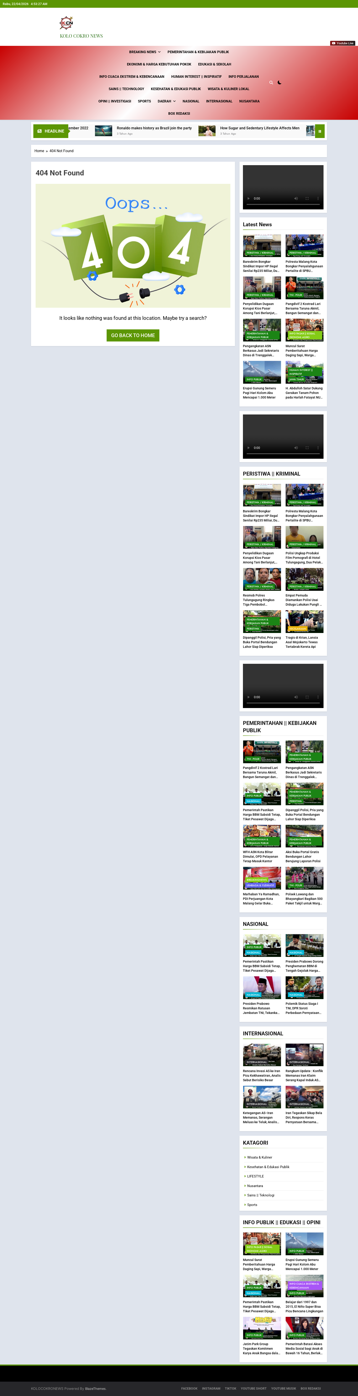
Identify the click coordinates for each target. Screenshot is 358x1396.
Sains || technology (126, 89)
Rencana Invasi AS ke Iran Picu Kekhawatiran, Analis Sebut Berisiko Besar (262, 1075)
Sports (144, 101)
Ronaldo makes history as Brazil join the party (172, 128)
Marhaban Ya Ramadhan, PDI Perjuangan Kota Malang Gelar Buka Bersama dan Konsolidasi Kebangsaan (261, 903)
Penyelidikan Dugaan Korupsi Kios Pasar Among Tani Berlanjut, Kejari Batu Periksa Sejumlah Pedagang (259, 313)
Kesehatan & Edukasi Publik (176, 89)
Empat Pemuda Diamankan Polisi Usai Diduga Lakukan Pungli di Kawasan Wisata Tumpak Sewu (304, 604)
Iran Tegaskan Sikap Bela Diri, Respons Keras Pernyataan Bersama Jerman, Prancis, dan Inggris (304, 1122)
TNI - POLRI (296, 295)
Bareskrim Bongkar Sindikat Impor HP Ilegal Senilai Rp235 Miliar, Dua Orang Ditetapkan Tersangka (261, 271)
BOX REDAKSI (179, 114)
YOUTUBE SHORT (254, 1389)
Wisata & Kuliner (259, 1157)
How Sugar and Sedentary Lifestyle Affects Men (278, 128)
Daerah (164, 101)
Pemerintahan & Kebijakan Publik (198, 52)
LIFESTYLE (255, 1176)
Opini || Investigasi (114, 101)
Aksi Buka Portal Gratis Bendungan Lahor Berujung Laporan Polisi (303, 856)
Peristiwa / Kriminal (260, 253)
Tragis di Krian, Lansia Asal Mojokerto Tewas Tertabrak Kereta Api (302, 642)
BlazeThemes (95, 1389)
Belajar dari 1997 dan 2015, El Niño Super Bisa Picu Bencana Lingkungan (304, 1306)
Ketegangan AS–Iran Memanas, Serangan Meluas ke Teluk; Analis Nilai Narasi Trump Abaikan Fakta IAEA (260, 1122)
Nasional (191, 101)
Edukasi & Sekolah (214, 64)
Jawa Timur (297, 379)
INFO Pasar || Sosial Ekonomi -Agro (302, 335)
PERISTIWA (253, 628)
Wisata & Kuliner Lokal (228, 89)
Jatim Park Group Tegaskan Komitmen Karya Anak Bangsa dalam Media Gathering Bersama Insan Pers (262, 1353)
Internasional (219, 101)
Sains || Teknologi (260, 1195)
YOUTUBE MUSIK (283, 1389)
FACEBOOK (189, 1389)
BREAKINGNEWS (257, 880)
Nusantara (249, 101)
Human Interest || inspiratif (196, 77)
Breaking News (142, 52)
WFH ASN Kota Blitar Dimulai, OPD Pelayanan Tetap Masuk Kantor (260, 856)
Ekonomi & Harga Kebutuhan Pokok (159, 64)
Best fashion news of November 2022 (75, 128)
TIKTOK (230, 1389)
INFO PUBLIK (254, 379)
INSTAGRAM (211, 1389)
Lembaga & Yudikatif (260, 885)
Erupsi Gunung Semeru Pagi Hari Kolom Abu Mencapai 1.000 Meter (259, 392)
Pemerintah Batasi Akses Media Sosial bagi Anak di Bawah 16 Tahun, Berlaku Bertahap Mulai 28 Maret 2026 (304, 1353)
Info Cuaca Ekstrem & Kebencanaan (131, 77)
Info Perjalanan (244, 77)
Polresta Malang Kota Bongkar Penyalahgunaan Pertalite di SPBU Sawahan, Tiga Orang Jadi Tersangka (305, 271)
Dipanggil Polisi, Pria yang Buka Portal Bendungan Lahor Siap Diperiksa (262, 642)
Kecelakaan (298, 628)
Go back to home (133, 335)
